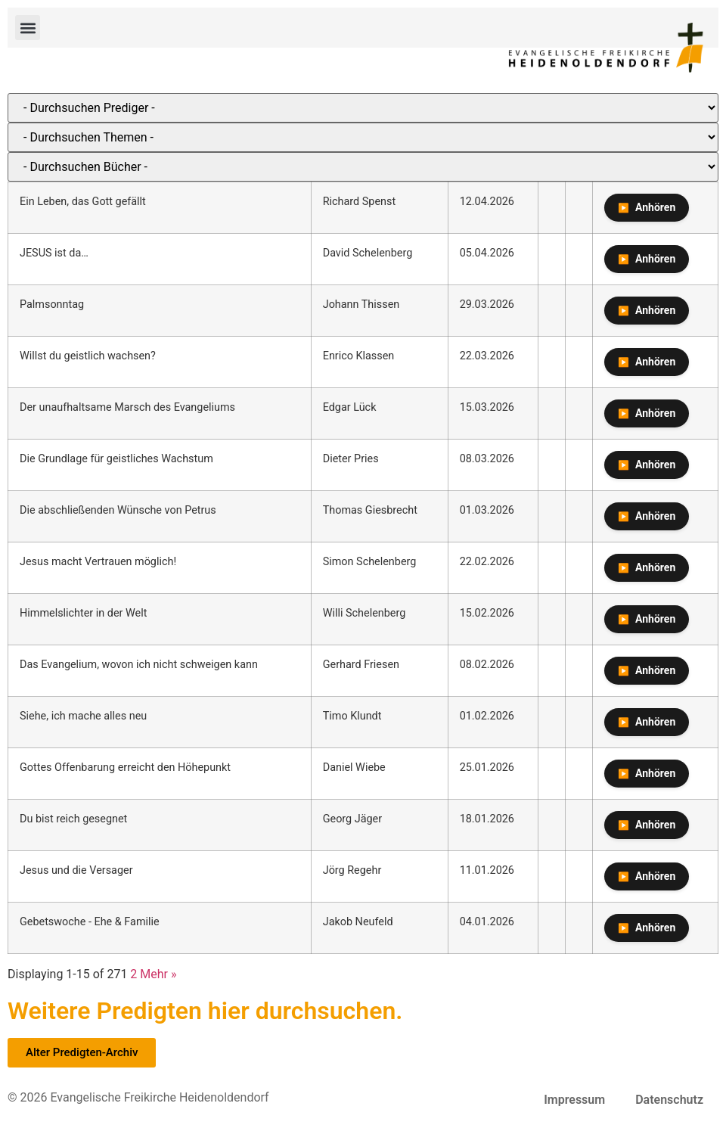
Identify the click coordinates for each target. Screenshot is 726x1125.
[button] (27, 27)
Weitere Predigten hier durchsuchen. (205, 1010)
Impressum (574, 1099)
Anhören (655, 207)
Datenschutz (669, 1099)
